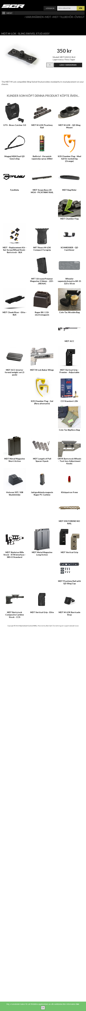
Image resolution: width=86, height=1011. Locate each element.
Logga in (50, 8)
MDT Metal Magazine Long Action (42, 553)
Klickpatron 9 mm (69, 492)
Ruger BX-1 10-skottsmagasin (42, 313)
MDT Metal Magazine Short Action (14, 459)
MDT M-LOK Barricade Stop (69, 613)
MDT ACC (69, 341)
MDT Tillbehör (63, 17)
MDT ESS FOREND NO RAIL (69, 522)
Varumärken (35, 17)
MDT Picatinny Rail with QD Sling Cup (69, 582)
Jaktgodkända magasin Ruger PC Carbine (42, 493)
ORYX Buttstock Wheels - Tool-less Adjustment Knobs (69, 461)
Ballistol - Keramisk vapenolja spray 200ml (42, 157)
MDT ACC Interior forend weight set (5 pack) (14, 372)
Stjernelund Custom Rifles (28, 626)
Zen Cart (49, 626)
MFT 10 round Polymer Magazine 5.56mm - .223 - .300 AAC (42, 281)
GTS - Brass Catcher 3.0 (14, 125)
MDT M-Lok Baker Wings (42, 370)
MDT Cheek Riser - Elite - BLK (15, 313)
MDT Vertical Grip (69, 552)
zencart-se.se (74, 626)
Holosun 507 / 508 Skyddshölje (14, 493)
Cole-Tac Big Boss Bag (69, 430)
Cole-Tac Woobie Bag (69, 312)
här (77, 1004)
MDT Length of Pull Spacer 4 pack (42, 459)
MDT (48, 17)
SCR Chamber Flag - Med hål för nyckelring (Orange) (69, 158)
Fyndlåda (14, 190)
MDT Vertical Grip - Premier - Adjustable (69, 371)
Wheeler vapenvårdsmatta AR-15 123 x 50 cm (69, 281)
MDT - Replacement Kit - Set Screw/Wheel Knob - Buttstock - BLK (14, 249)
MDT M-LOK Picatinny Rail (42, 126)
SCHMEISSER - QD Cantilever (69, 248)
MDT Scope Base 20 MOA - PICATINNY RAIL (42, 191)
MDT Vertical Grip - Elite (42, 612)
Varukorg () (43, 2)
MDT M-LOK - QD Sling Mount (69, 126)
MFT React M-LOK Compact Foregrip (42, 248)
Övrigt (80, 17)
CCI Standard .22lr (69, 401)
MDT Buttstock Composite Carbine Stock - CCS (14, 614)
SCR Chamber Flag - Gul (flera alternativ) (42, 402)
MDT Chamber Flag (69, 218)
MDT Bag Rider (69, 190)
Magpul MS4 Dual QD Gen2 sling (14, 157)
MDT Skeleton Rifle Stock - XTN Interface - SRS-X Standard (14, 554)
